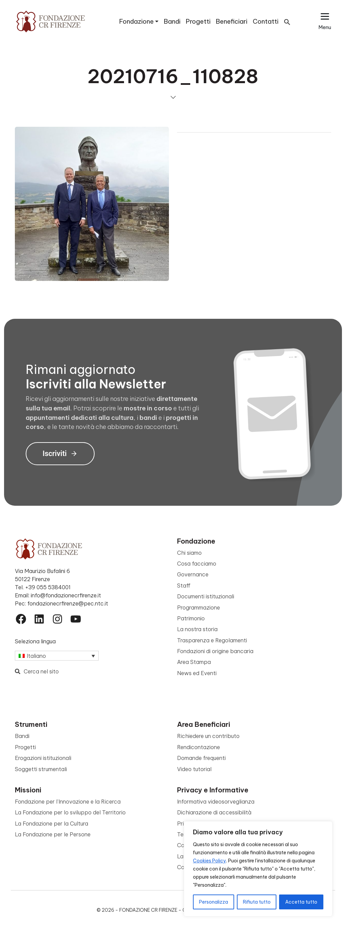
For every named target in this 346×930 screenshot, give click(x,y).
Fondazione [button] (136, 21)
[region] (258, 868)
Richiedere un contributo (208, 736)
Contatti (265, 21)
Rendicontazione (198, 747)
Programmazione (198, 607)
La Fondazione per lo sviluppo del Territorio (70, 812)
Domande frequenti (201, 758)
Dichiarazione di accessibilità (214, 812)
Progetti (198, 21)
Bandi (172, 21)
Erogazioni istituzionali (43, 758)
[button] (287, 21)
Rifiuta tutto (257, 902)
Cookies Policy (209, 861)
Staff (184, 585)
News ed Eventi (197, 673)
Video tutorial (194, 769)
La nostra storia (197, 629)
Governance (192, 574)
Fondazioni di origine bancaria (215, 651)
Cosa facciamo (196, 563)
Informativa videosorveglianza (215, 801)
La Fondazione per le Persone (53, 834)
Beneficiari (231, 21)
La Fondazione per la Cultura (51, 823)
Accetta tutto (301, 902)
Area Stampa (194, 662)
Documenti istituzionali (205, 596)
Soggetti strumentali (41, 769)
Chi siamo (189, 552)
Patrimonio (191, 618)
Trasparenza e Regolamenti (212, 640)
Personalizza (213, 902)
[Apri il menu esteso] (325, 21)
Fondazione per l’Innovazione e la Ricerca (68, 801)
